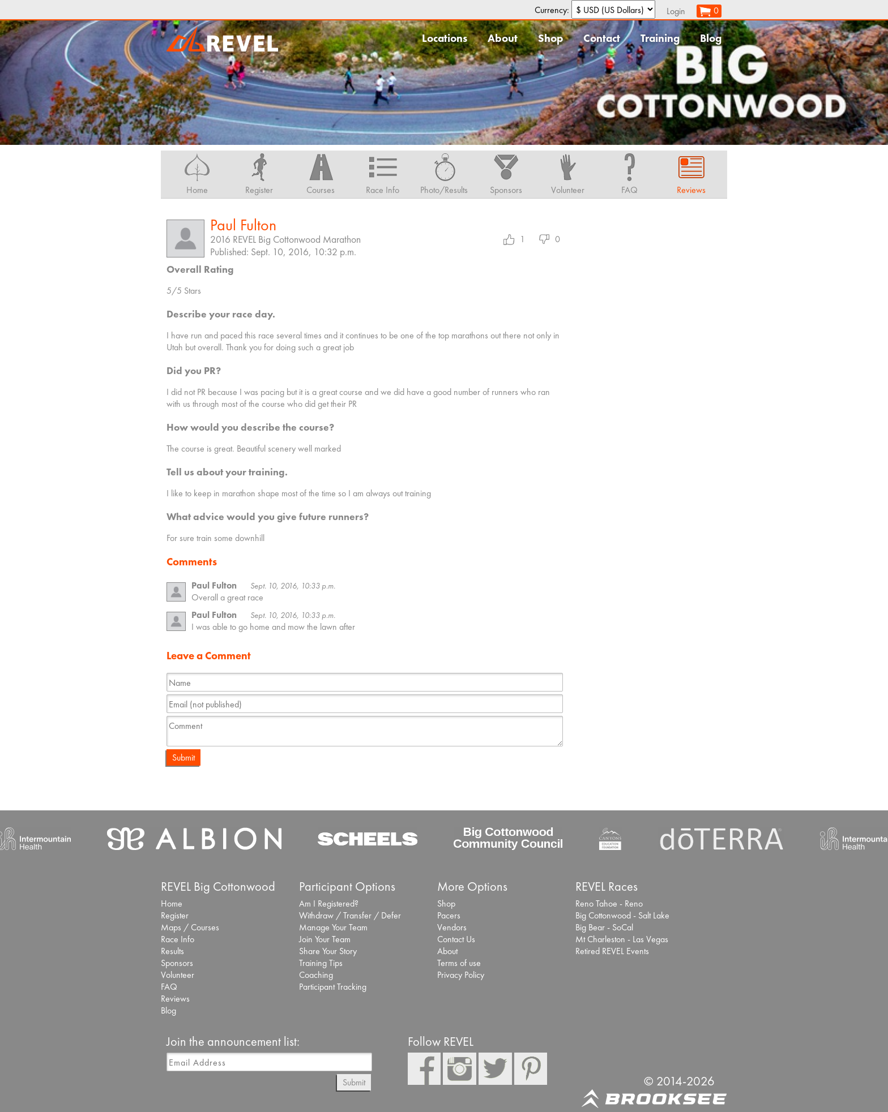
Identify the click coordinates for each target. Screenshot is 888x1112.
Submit (183, 757)
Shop (550, 38)
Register (175, 915)
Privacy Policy (460, 975)
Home (171, 903)
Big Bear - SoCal (604, 927)
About (503, 38)
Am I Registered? (328, 903)
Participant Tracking (332, 987)
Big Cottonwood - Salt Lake (622, 915)
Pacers (448, 915)
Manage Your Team (333, 927)
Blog (711, 38)
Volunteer (177, 975)
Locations (444, 38)
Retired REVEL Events (612, 951)
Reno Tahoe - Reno (609, 903)
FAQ (169, 987)
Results (172, 951)
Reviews (175, 998)
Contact (601, 38)
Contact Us (456, 939)
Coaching (316, 975)
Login (676, 11)
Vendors (452, 927)
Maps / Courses (190, 927)
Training (660, 38)
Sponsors (177, 963)
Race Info (177, 939)
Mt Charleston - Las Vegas (621, 939)
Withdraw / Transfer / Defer (350, 915)
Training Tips (321, 963)
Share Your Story (328, 951)
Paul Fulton (243, 225)
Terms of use (459, 963)
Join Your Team (325, 939)
